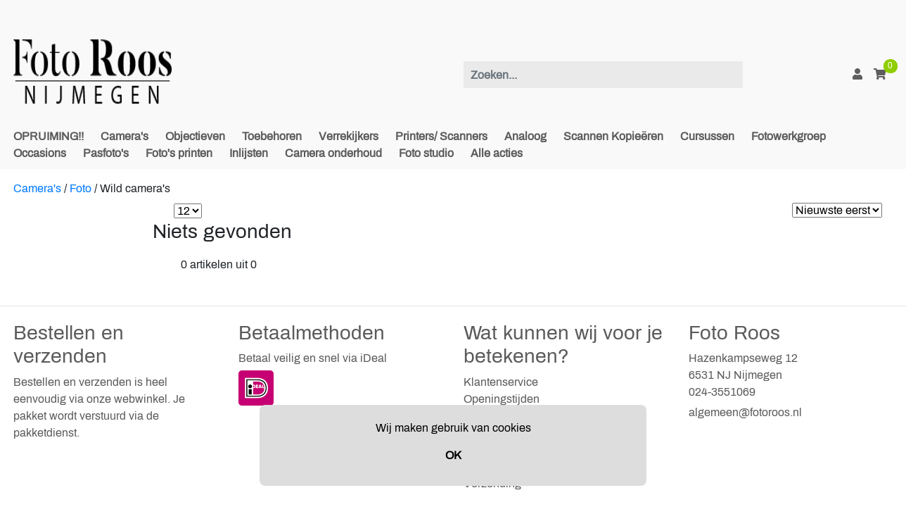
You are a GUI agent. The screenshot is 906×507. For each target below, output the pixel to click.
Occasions (39, 153)
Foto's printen (179, 153)
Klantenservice (501, 382)
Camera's (124, 136)
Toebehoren (272, 136)
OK (453, 455)
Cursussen (707, 136)
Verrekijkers (348, 136)
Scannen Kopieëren (613, 136)
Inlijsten (248, 153)
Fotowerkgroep (788, 136)
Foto (80, 188)
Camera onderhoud (333, 153)
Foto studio (426, 153)
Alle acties (497, 153)
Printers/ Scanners (441, 136)
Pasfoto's (106, 153)
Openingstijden (502, 399)
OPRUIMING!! (48, 136)
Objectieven (195, 136)
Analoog (525, 136)
